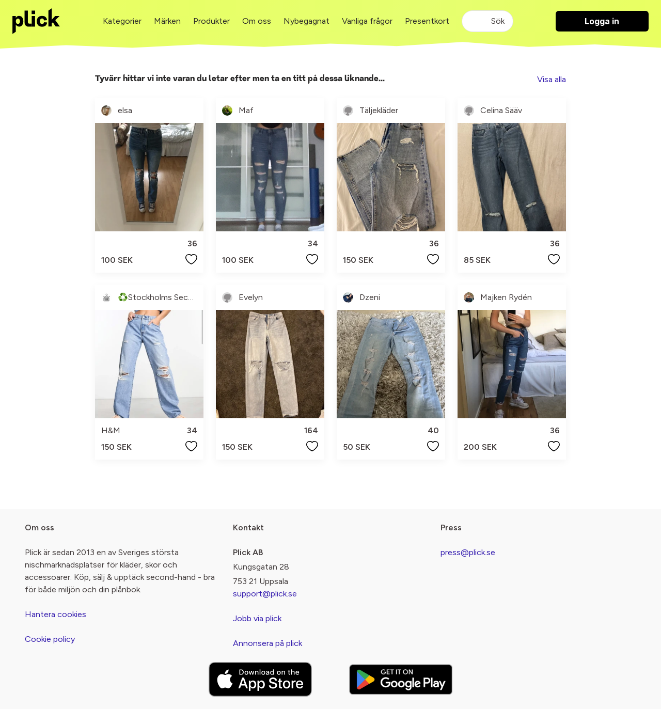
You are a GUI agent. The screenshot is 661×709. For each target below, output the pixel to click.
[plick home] (36, 21)
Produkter (211, 21)
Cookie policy (50, 639)
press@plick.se (467, 552)
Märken (167, 21)
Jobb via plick (257, 618)
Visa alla (551, 79)
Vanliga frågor (367, 21)
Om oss (256, 21)
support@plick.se (265, 593)
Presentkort (427, 21)
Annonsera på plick (267, 643)
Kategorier (122, 21)
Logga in (602, 21)
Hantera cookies (55, 614)
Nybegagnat (306, 21)
